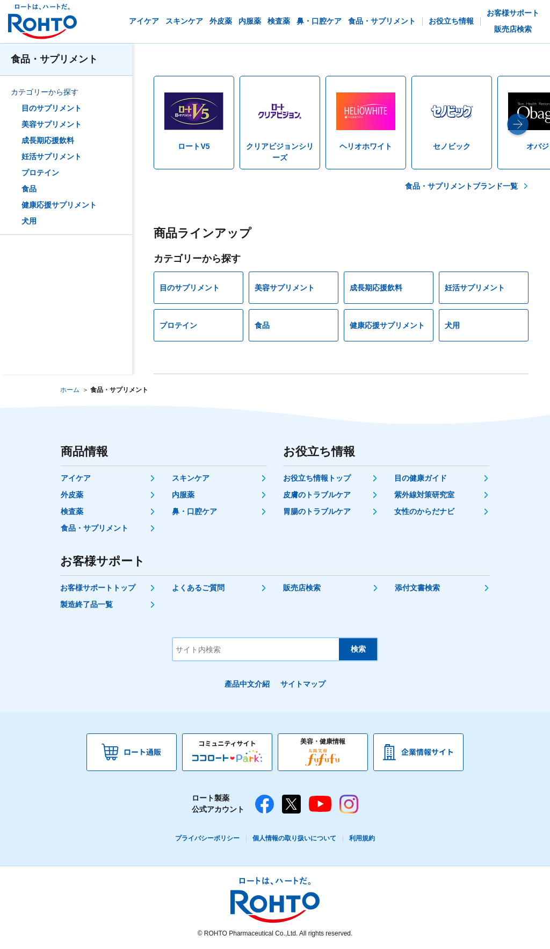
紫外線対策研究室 (424, 494)
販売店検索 (302, 587)
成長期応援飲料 (47, 140)
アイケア (76, 478)
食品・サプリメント (54, 59)
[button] (518, 124)
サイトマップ (302, 684)
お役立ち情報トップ (317, 478)
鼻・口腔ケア (194, 511)
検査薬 (72, 511)
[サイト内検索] (256, 649)
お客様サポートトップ (97, 587)
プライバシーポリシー (207, 838)
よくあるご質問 (198, 587)
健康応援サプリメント (59, 205)
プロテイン (40, 172)
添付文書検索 (417, 587)
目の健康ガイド (420, 478)
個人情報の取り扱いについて (294, 838)
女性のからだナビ (424, 511)
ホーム (69, 390)
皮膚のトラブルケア (317, 494)
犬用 (29, 221)
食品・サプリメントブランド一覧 (461, 186)
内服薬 (183, 494)
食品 (29, 188)
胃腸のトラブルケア (317, 511)
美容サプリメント (51, 124)
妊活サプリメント (51, 156)
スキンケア (190, 478)
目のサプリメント (51, 108)
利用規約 (362, 838)
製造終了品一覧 (86, 604)
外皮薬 (72, 494)
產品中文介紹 (247, 684)
